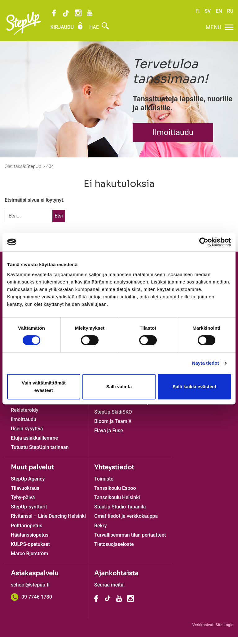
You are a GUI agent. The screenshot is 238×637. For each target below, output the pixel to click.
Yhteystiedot (114, 467)
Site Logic (224, 624)
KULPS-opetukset (30, 544)
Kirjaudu (67, 27)
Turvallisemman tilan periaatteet (130, 535)
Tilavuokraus (25, 488)
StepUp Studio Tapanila (120, 507)
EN (219, 11)
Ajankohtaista (116, 573)
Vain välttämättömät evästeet (44, 386)
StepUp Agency (28, 479)
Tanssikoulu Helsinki (117, 497)
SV (208, 11)
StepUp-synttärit (29, 507)
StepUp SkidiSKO (113, 412)
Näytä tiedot (205, 363)
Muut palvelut (32, 467)
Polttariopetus (26, 526)
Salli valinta (119, 386)
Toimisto (103, 479)
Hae (99, 27)
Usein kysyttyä (27, 429)
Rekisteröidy (24, 410)
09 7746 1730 (31, 597)
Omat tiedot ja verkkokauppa (126, 516)
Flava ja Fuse (108, 430)
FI (198, 11)
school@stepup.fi (30, 585)
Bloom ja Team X (113, 421)
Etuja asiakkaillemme (34, 438)
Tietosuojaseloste (114, 544)
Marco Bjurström (29, 553)
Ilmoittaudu (172, 132)
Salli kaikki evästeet (194, 386)
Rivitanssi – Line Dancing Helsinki (48, 516)
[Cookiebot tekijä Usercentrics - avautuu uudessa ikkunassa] (204, 242)
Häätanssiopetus (29, 535)
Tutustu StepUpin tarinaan (39, 447)
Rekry (100, 526)
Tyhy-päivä (23, 497)
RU (230, 11)
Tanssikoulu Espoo (115, 488)
